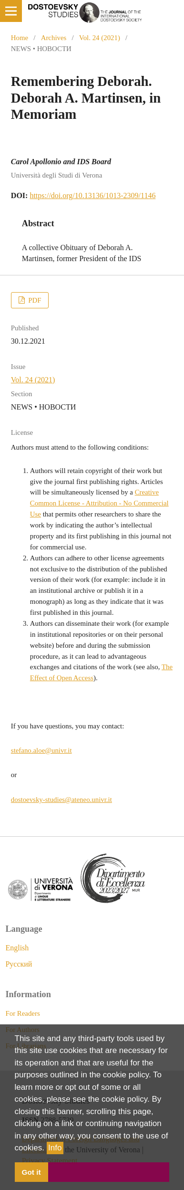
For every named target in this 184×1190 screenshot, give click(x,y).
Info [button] (54, 1147)
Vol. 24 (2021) (99, 38)
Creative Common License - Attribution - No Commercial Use (99, 503)
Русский (18, 964)
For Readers (22, 1013)
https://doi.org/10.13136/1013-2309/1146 (92, 195)
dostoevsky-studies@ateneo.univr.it (61, 799)
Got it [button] (31, 1172)
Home (19, 38)
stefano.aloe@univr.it (41, 750)
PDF (33, 300)
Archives (54, 38)
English (17, 948)
